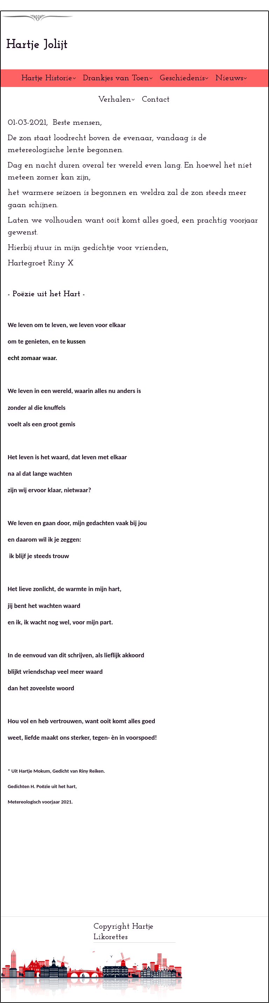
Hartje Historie (46, 78)
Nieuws (229, 78)
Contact (156, 99)
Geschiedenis (182, 78)
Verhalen (114, 99)
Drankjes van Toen (116, 78)
